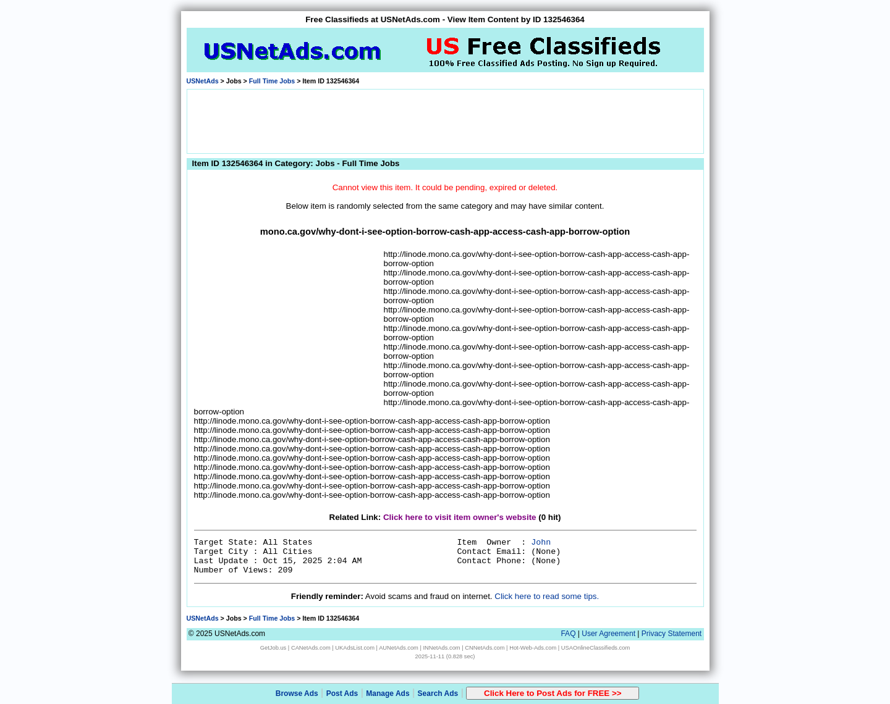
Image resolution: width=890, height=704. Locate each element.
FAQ (568, 633)
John (541, 542)
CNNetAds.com (484, 648)
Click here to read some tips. (546, 596)
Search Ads (438, 693)
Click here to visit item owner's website (459, 517)
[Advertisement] (445, 120)
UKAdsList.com (355, 648)
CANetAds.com (311, 648)
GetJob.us (273, 648)
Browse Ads (297, 693)
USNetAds (203, 81)
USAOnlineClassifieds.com (595, 648)
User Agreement (608, 633)
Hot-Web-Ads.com (532, 648)
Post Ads (342, 693)
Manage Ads (387, 693)
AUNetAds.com (398, 648)
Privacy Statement (671, 633)
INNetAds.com (441, 648)
